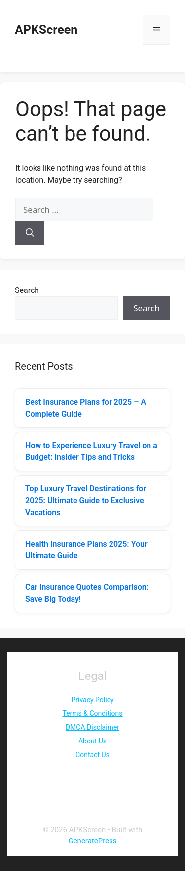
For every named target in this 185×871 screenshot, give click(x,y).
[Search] (29, 233)
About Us (92, 741)
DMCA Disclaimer (92, 727)
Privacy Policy (92, 700)
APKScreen (46, 30)
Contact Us (92, 755)
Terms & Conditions (92, 713)
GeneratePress (92, 841)
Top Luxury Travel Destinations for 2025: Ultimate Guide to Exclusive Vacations (85, 500)
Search (27, 290)
